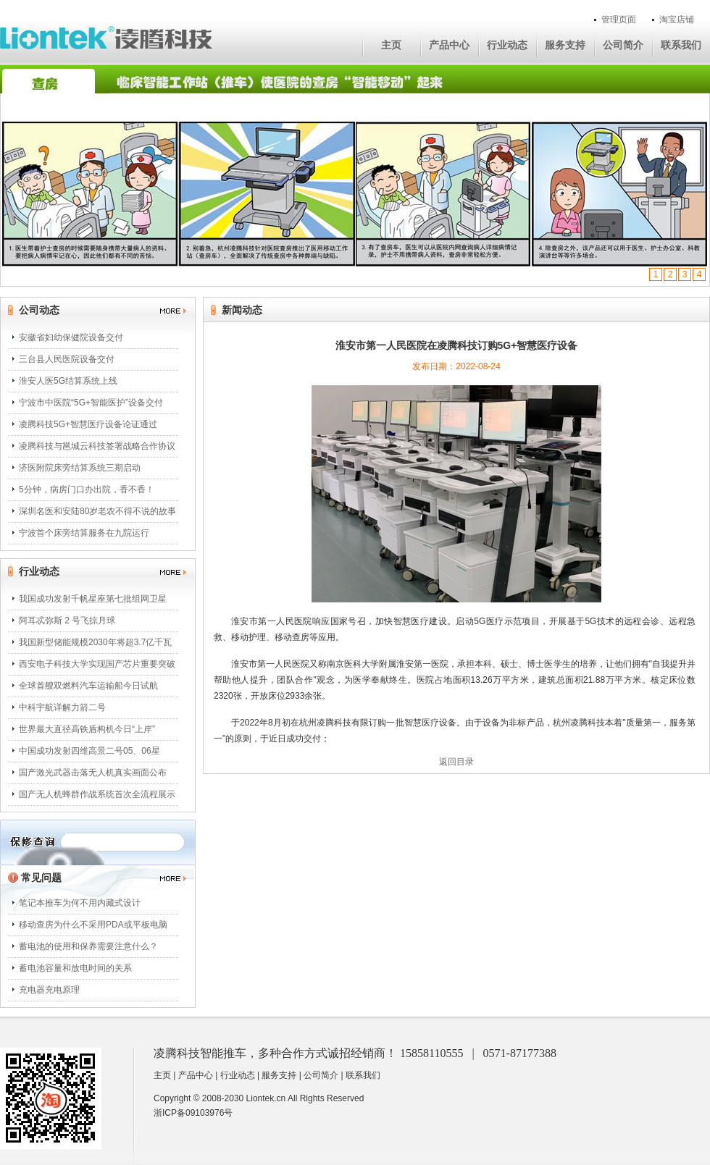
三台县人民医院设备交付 (66, 359)
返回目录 (456, 762)
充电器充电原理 (49, 990)
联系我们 (681, 45)
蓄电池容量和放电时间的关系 (75, 968)
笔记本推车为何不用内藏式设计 (80, 903)
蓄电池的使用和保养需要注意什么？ (88, 946)
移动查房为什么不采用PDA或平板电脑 (93, 925)
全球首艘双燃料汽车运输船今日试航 (88, 686)
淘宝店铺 (676, 19)
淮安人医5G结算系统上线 (68, 381)
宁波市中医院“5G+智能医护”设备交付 (91, 403)
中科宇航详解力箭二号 (62, 707)
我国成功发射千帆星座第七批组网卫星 (93, 599)
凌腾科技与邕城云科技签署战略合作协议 (97, 446)
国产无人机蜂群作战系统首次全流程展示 (97, 794)
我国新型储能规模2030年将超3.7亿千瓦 (95, 642)
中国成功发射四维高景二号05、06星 (89, 751)
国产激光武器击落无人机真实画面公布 (93, 772)
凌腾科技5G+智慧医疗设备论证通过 (88, 424)
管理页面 (618, 19)
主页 (391, 45)
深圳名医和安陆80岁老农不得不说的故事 (97, 511)
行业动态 (507, 45)
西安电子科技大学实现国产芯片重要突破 (97, 664)
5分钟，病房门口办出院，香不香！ (86, 489)
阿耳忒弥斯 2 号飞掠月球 (67, 620)
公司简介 (623, 45)
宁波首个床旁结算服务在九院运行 (84, 533)
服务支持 (565, 45)
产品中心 (449, 45)
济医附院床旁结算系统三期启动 (80, 468)
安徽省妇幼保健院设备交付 (71, 337)
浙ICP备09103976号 (193, 1113)
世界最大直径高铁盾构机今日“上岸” (87, 729)
